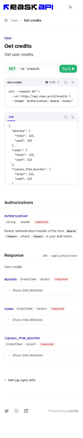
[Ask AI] (73, 82)
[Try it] (68, 69)
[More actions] (77, 7)
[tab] (11, 117)
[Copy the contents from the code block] (66, 82)
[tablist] (33, 117)
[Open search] (62, 7)
